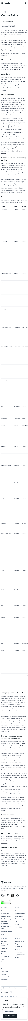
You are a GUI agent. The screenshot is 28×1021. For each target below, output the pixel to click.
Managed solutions (6, 931)
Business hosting (6, 916)
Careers (3, 951)
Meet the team (5, 954)
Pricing (17, 924)
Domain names (5, 911)
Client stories (5, 956)
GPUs (16, 921)
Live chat (4, 974)
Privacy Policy (8, 42)
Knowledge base (6, 977)
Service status (5, 969)
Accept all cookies (9, 1015)
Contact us (4, 962)
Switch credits (19, 941)
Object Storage (19, 919)
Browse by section (14, 21)
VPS (2, 929)
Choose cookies (9, 1011)
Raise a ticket (5, 971)
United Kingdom (14, 988)
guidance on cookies (21, 147)
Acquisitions (18, 952)
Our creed (4, 941)
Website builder (6, 926)
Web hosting (5, 913)
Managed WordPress (4, 922)
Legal (4, 12)
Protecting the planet (5, 944)
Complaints (4, 979)
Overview (18, 911)
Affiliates (18, 949)
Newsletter (18, 946)
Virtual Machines (20, 913)
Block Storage (19, 916)
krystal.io (17, 69)
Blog (16, 944)
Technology (18, 927)
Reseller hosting (6, 919)
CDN (2, 934)
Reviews (3, 959)
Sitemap (17, 957)
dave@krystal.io (6, 826)
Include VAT (5, 992)
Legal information (20, 954)
